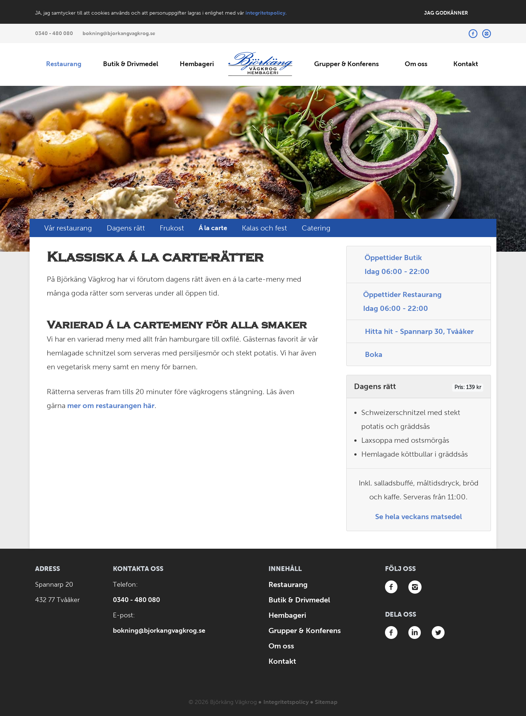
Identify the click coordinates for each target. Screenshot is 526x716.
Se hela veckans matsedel (418, 517)
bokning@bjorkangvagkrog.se (119, 33)
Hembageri (197, 64)
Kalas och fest (264, 228)
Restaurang (63, 64)
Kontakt (465, 64)
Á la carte (213, 228)
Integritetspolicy (286, 702)
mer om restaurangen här (111, 405)
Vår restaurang (68, 228)
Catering (316, 228)
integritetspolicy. (266, 13)
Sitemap (326, 702)
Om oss (416, 64)
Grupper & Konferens (346, 64)
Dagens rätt (126, 228)
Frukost (172, 228)
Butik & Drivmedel (130, 64)
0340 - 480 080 (54, 33)
